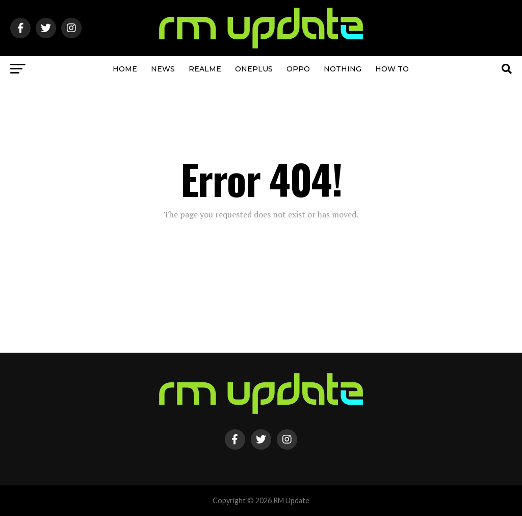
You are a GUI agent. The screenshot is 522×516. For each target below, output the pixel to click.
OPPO (298, 68)
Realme (205, 68)
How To (392, 68)
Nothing (342, 68)
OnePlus (254, 68)
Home (125, 68)
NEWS (163, 68)
